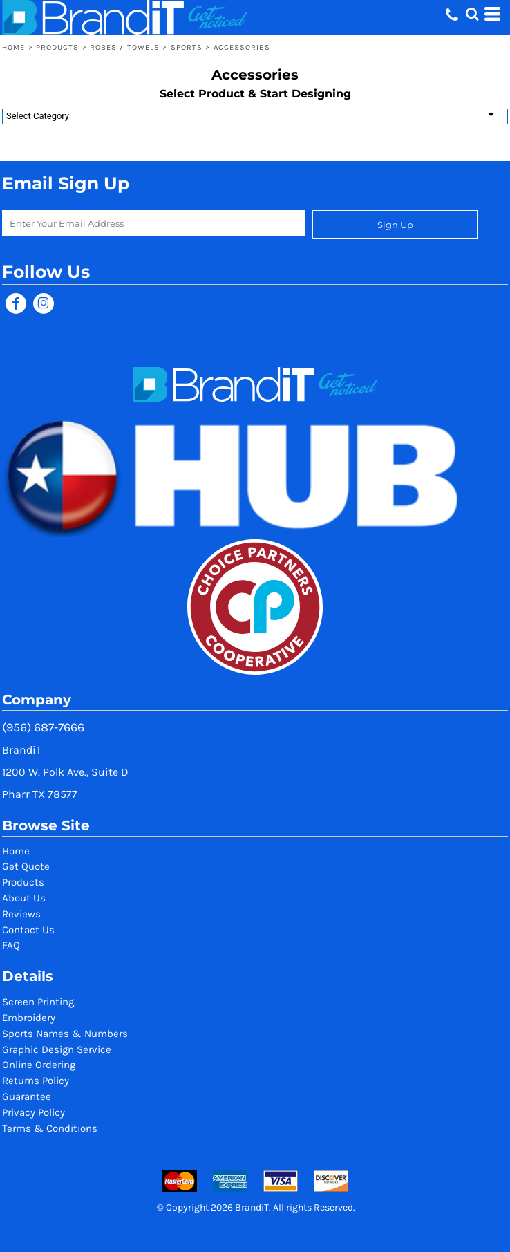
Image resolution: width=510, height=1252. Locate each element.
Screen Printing (38, 1002)
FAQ (11, 945)
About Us (24, 898)
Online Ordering (38, 1064)
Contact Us (28, 930)
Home (13, 47)
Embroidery (28, 1017)
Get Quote (26, 866)
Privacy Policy (33, 1112)
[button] (472, 14)
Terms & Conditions (49, 1128)
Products (57, 47)
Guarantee (26, 1096)
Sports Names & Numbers (65, 1033)
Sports (187, 47)
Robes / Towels (125, 47)
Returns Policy (35, 1080)
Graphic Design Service (56, 1049)
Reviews (21, 914)
